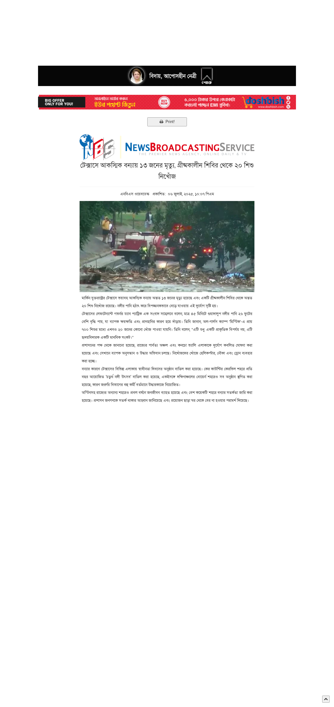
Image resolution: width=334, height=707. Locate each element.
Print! (167, 121)
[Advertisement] (131, 30)
